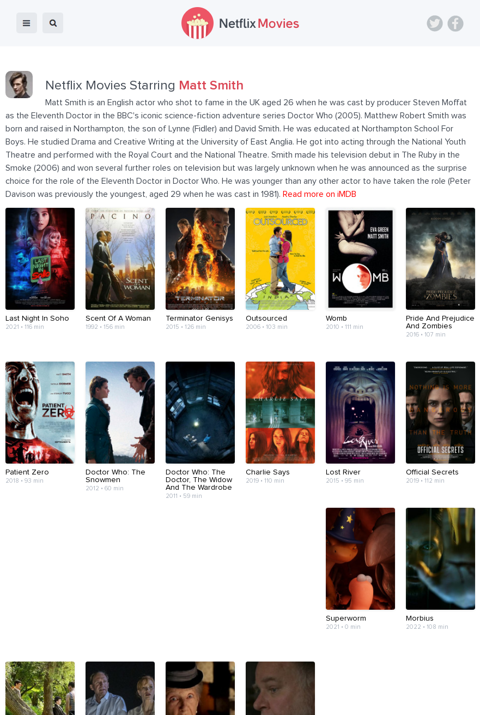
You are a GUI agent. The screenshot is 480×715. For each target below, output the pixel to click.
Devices (114, 678)
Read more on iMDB (319, 194)
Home (48, 678)
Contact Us (204, 678)
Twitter (435, 23)
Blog (79, 678)
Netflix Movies (40, 699)
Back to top (444, 678)
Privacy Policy (317, 678)
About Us (156, 678)
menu (26, 23)
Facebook (455, 23)
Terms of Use (258, 678)
